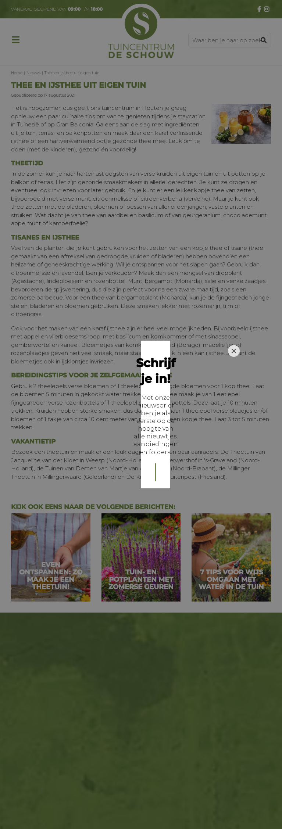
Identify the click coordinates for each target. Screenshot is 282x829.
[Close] (234, 363)
